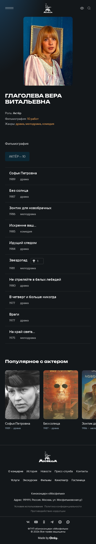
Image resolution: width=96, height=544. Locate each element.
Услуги (15, 480)
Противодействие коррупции (48, 511)
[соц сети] (28, 522)
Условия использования (28, 506)
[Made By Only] (48, 538)
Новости (46, 471)
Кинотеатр (61, 480)
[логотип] (48, 8)
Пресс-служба (64, 471)
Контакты (82, 471)
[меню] (9, 8)
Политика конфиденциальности (63, 506)
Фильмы (46, 480)
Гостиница (78, 480)
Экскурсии (30, 480)
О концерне (15, 471)
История (32, 471)
